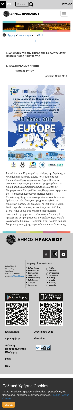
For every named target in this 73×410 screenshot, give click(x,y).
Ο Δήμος (31, 283)
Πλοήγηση (11, 352)
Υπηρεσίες (32, 285)
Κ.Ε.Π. (51, 268)
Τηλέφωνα (53, 270)
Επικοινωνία (12, 331)
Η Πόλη (52, 278)
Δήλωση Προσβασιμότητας (15, 347)
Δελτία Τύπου (33, 268)
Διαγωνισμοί (33, 273)
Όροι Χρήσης (12, 338)
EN (9, 4)
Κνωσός (52, 283)
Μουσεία (52, 285)
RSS (7, 365)
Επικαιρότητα (24, 35)
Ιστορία (52, 280)
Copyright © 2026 (43, 331)
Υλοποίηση (40, 338)
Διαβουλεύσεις (34, 278)
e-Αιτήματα (53, 275)
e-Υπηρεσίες (54, 273)
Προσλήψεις (33, 275)
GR (3, 4)
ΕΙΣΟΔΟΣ (67, 4)
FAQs (8, 359)
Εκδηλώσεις (33, 280)
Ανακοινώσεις (33, 270)
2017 (40, 35)
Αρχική (11, 35)
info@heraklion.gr (17, 276)
